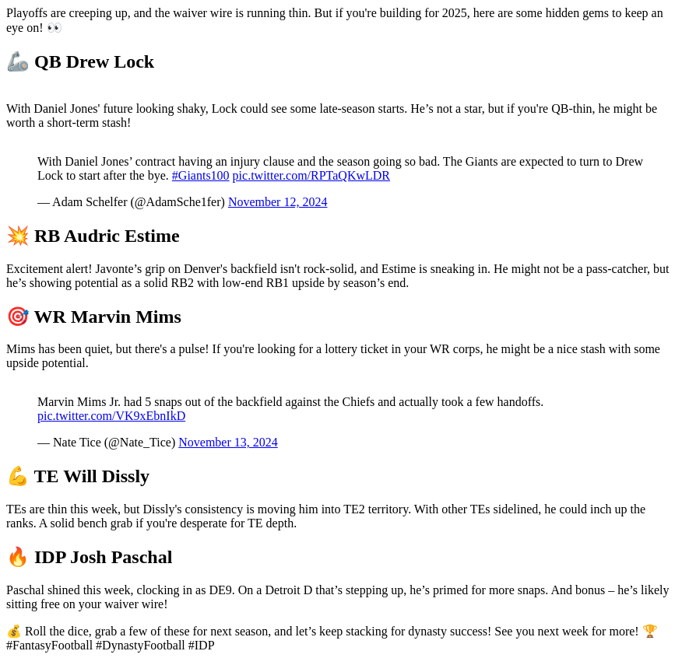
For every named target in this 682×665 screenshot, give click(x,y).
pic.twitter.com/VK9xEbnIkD (111, 415)
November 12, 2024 (278, 201)
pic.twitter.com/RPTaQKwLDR (311, 175)
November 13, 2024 (228, 442)
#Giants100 (201, 175)
